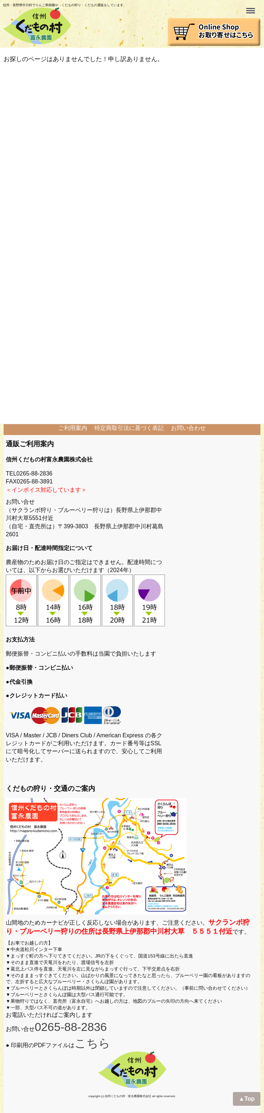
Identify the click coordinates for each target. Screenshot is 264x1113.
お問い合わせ (188, 428)
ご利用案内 (72, 428)
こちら (92, 1043)
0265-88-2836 (71, 1026)
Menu (251, 7)
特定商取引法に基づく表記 (129, 428)
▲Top (247, 1099)
